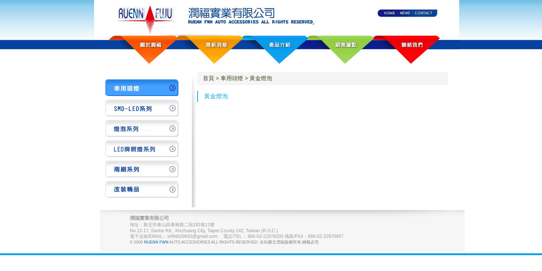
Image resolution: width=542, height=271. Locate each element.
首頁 (208, 78)
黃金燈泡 (261, 78)
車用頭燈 (232, 78)
